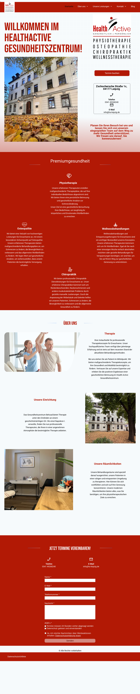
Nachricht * (49, 603)
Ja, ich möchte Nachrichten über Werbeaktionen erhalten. (69, 634)
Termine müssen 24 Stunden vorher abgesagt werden (70, 626)
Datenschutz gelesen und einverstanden (64, 628)
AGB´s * (48, 623)
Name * (48, 577)
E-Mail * (48, 586)
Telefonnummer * (52, 594)
